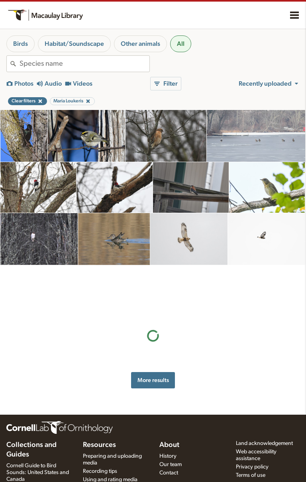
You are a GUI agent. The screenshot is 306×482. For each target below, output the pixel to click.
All (180, 44)
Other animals (140, 44)
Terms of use (250, 475)
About (169, 445)
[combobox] (84, 64)
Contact (168, 473)
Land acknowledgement (264, 443)
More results (153, 329)
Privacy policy (252, 467)
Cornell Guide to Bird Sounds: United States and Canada (37, 472)
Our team (170, 464)
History (168, 456)
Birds (20, 44)
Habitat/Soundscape (74, 44)
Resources (99, 445)
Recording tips (100, 471)
